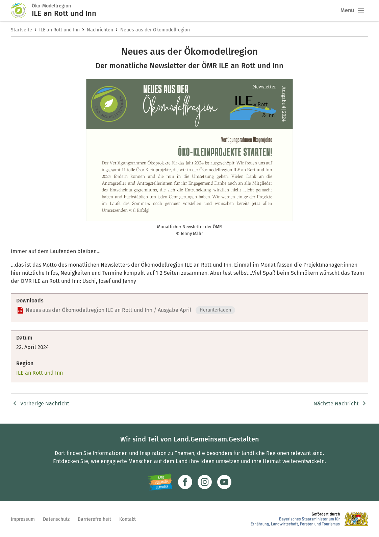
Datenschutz (56, 519)
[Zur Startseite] (21, 10)
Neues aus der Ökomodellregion (155, 30)
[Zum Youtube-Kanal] (224, 482)
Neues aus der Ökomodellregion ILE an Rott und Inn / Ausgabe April (109, 310)
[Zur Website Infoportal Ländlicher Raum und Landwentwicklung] (160, 482)
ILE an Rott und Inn (59, 30)
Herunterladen (215, 310)
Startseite (21, 30)
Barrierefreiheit (94, 519)
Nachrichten (100, 30)
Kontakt (127, 519)
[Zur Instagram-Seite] (205, 482)
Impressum (23, 519)
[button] (361, 10)
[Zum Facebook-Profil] (185, 482)
